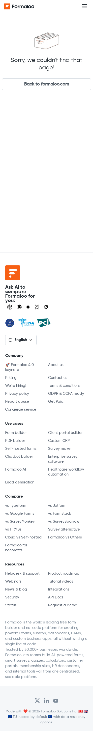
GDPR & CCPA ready (66, 393)
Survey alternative (64, 529)
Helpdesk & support (22, 573)
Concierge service (20, 409)
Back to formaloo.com (46, 84)
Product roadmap (63, 573)
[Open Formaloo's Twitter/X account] (37, 701)
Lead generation (19, 482)
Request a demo (62, 605)
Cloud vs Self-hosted (23, 537)
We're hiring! (15, 386)
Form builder (16, 433)
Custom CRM (59, 441)
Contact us (57, 378)
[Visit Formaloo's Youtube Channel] (56, 701)
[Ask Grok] (46, 307)
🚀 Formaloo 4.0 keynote (19, 367)
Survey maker (60, 448)
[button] (84, 6)
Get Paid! (56, 401)
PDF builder (15, 441)
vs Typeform (15, 505)
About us (55, 365)
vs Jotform (57, 505)
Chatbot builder (19, 456)
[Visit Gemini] (28, 307)
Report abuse (17, 401)
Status (11, 605)
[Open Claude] (19, 307)
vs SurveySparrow (63, 521)
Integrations (58, 589)
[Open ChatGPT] (9, 307)
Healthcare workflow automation (66, 472)
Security (12, 597)
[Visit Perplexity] (37, 307)
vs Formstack (59, 513)
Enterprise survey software (63, 459)
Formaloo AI (15, 469)
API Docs (55, 597)
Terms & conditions (64, 386)
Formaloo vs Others (65, 537)
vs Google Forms (19, 513)
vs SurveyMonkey (20, 521)
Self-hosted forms (20, 448)
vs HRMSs (13, 529)
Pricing (11, 378)
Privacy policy (17, 393)
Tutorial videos (60, 581)
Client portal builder (65, 433)
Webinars (13, 581)
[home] (24, 6)
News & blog (16, 589)
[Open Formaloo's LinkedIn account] (46, 701)
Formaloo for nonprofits (16, 547)
